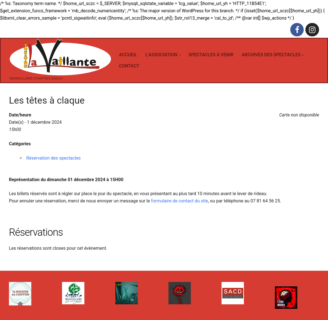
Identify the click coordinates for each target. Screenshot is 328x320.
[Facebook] (297, 30)
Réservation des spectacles (53, 158)
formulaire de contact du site (179, 201)
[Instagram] (312, 30)
